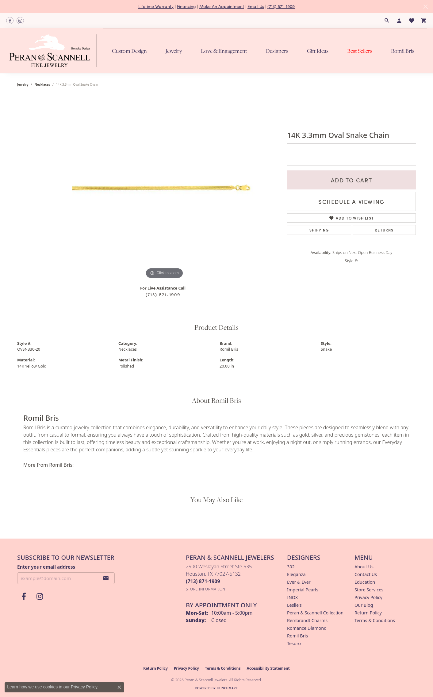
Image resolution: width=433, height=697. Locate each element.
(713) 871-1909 (281, 6)
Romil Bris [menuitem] (297, 636)
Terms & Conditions (374, 620)
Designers (277, 51)
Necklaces (42, 84)
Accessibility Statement (268, 668)
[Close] (425, 6)
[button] (387, 20)
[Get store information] (205, 589)
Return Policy (368, 613)
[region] (164, 188)
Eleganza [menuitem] (296, 574)
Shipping (319, 229)
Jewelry (174, 51)
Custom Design (129, 51)
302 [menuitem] (291, 567)
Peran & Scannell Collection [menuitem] (315, 613)
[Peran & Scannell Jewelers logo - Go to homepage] (54, 50)
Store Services (368, 590)
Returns (384, 229)
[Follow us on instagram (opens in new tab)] (20, 20)
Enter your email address (46, 567)
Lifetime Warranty (156, 6)
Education (364, 582)
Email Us (255, 6)
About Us (364, 567)
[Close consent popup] (119, 687)
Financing (186, 6)
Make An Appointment (221, 6)
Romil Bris (402, 51)
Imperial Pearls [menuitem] (302, 590)
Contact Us (365, 574)
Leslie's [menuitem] (294, 605)
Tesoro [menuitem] (294, 643)
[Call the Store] (203, 581)
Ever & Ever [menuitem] (299, 582)
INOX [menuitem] (292, 597)
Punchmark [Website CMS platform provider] (227, 688)
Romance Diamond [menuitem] (307, 628)
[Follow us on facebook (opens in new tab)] (9, 20)
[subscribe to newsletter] (106, 578)
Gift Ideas (317, 51)
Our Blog (363, 605)
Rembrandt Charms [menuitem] (307, 620)
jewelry (23, 84)
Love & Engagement (224, 51)
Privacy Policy (368, 597)
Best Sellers (359, 51)
